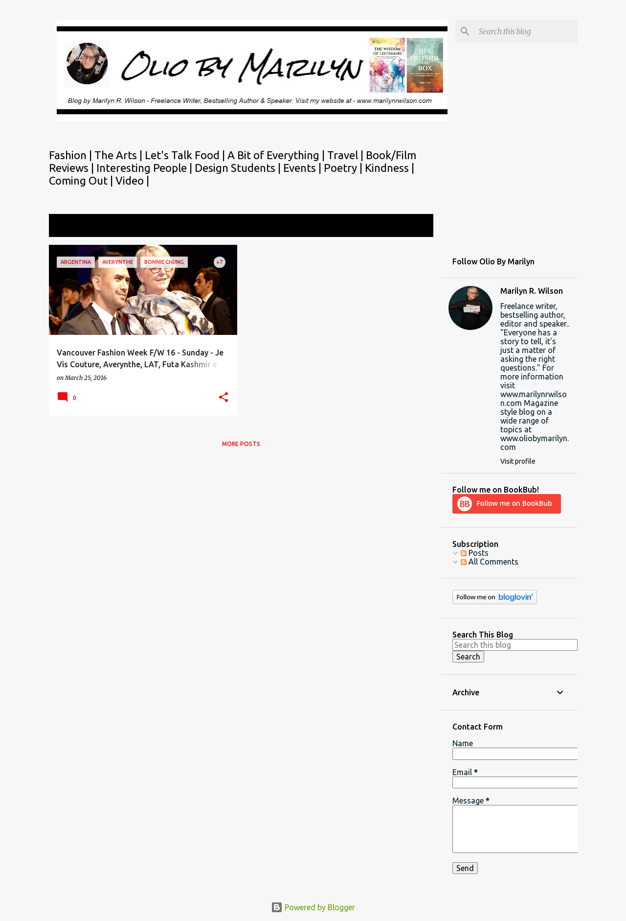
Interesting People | (145, 168)
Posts (475, 552)
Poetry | (344, 168)
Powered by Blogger (313, 907)
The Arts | (119, 155)
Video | (132, 180)
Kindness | (389, 168)
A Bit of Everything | (277, 155)
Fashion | (71, 155)
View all (412, 226)
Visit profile (518, 461)
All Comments (489, 561)
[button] (223, 397)
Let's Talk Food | (186, 155)
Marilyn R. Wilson (531, 290)
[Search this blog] (526, 31)
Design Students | (239, 168)
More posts (241, 444)
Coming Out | (82, 180)
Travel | (346, 155)
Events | (303, 168)
